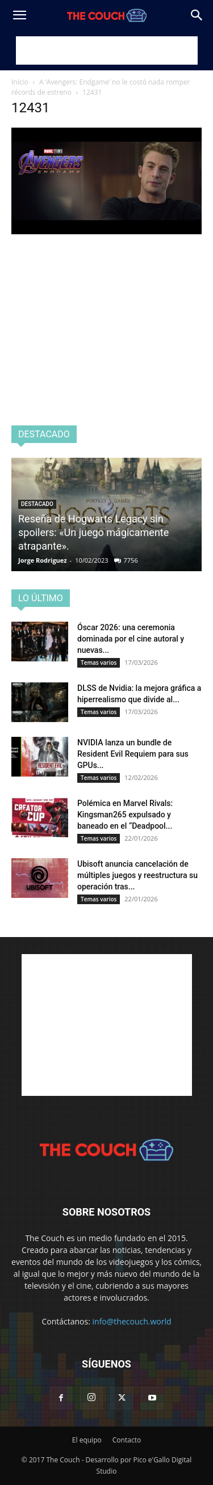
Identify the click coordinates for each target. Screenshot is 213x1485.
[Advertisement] (107, 50)
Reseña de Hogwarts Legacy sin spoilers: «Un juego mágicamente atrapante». (93, 532)
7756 (131, 560)
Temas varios (98, 662)
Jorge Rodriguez (42, 560)
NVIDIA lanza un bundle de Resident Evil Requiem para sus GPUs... (133, 754)
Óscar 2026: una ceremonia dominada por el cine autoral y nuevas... (130, 639)
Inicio (19, 82)
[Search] (197, 15)
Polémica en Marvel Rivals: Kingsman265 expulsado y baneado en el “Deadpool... (125, 814)
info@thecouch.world (132, 1321)
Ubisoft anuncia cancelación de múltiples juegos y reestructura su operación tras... (137, 875)
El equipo (87, 1440)
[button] (19, 15)
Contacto (126, 1440)
